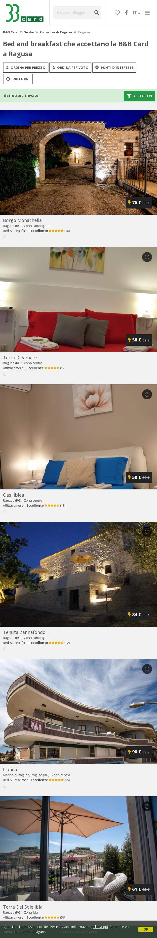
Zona (31, 912)
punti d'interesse (114, 67)
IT (136, 12)
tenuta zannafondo (24, 632)
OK (145, 929)
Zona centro (33, 363)
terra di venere (20, 357)
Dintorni (18, 79)
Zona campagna (36, 225)
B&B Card (10, 32)
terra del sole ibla (22, 907)
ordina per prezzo (25, 67)
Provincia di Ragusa (56, 32)
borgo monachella (22, 220)
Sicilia (29, 32)
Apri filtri (139, 96)
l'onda (10, 769)
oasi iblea (13, 495)
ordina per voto (70, 67)
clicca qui (100, 926)
